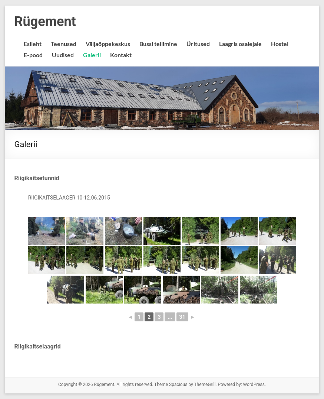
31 (182, 317)
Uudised (63, 54)
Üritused (198, 43)
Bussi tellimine (158, 43)
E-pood (33, 54)
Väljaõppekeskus (108, 43)
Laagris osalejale (240, 43)
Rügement (45, 21)
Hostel (279, 43)
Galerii (92, 54)
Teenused (63, 43)
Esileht (33, 43)
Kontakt (121, 54)
